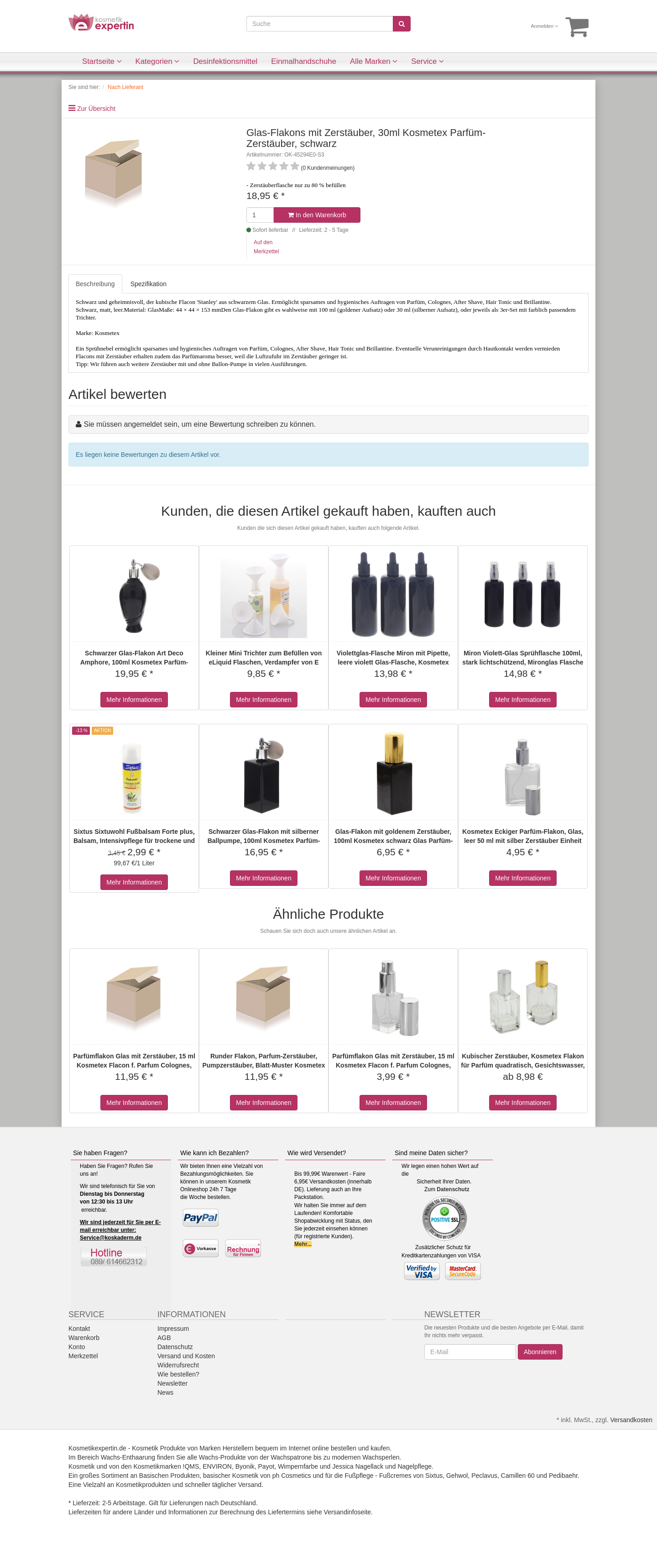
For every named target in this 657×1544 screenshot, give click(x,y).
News (165, 1392)
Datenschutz (453, 1189)
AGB (164, 1337)
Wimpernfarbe (298, 1466)
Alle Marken (373, 61)
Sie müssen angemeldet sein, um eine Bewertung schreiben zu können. (199, 424)
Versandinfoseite (347, 1512)
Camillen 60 (518, 1475)
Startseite (102, 61)
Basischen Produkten (169, 1475)
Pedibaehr (563, 1475)
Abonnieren (540, 1352)
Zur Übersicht (96, 108)
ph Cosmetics (291, 1475)
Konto (76, 1346)
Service (427, 61)
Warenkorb (83, 1337)
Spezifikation (148, 284)
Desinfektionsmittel (225, 61)
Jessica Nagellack (357, 1466)
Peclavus (484, 1475)
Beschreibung (95, 284)
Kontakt (79, 1328)
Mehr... (303, 1244)
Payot (266, 1466)
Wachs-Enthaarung (128, 1457)
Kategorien (158, 61)
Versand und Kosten (186, 1356)
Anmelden (544, 26)
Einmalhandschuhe (303, 61)
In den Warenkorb (317, 215)
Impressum (173, 1328)
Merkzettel (83, 1356)
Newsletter (172, 1383)
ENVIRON (217, 1466)
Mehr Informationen (134, 699)
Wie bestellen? (178, 1374)
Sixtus (434, 1475)
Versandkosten (631, 1420)
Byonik (245, 1466)
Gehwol (457, 1475)
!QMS (191, 1466)
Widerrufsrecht (178, 1365)
